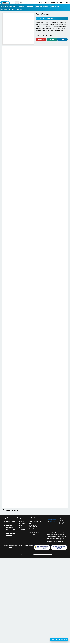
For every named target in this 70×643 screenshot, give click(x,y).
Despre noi (23, 612)
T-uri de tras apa (50, 18)
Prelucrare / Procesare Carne (26, 6)
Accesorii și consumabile (8, 9)
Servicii (22, 610)
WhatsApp (52, 39)
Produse (23, 608)
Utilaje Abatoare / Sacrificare (9, 6)
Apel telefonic (41, 39)
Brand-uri (20, 9)
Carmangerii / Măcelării (42, 6)
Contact (23, 614)
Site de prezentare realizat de (42, 639)
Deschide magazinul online (59, 639)
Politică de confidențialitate (25, 630)
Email (62, 39)
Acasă (22, 606)
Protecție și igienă (56, 6)
